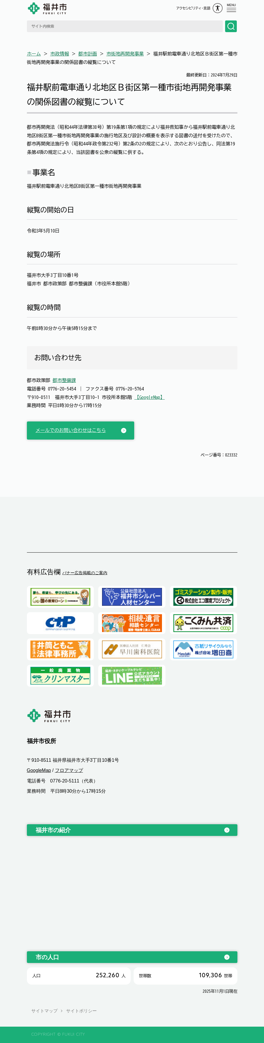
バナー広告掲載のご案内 (84, 572)
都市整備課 (64, 380)
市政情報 (59, 53)
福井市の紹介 (53, 830)
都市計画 (87, 53)
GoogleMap (39, 770)
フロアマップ (69, 770)
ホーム (34, 53)
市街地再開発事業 (125, 53)
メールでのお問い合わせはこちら (71, 430)
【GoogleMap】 (149, 397)
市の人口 (47, 957)
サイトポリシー (81, 1010)
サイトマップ (44, 1010)
